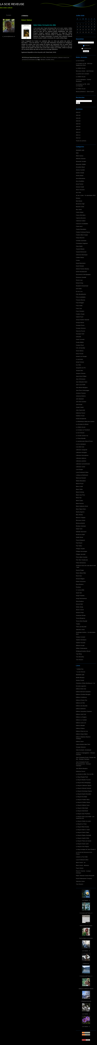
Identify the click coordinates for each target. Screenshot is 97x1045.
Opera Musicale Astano (86, 925)
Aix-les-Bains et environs (86, 938)
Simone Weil (79, 604)
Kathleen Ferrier (80, 415)
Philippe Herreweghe (81, 551)
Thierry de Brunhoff (81, 626)
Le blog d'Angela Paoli (82, 777)
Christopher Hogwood (82, 243)
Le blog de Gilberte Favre (83, 805)
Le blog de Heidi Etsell (82, 810)
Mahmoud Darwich (81, 478)
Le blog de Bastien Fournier (83, 779)
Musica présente (80, 523)
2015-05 (78, 118)
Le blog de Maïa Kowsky (82, 826)
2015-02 (78, 126)
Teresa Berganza (80, 618)
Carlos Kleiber (80, 212)
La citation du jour (80, 68)
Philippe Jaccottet (80, 554)
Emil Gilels (79, 288)
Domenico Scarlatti (81, 277)
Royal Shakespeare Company (84, 878)
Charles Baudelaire (81, 229)
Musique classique (81, 526)
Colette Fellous (80, 257)
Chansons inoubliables (82, 223)
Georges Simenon (81, 328)
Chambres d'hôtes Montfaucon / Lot (85, 683)
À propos (8, 15)
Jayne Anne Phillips (81, 376)
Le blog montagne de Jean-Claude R (86, 849)
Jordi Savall (79, 404)
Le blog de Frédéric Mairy (83, 799)
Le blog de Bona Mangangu (83, 782)
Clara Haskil (79, 246)
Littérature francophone (82, 455)
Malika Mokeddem (81, 480)
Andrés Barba (79, 175)
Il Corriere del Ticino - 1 (86, 976)
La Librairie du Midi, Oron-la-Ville (84, 774)
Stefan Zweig (79, 607)
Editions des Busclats (81, 705)
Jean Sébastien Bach (81, 382)
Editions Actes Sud (81, 688)
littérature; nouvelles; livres (47, 59)
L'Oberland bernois (86, 1001)
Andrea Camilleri (80, 170)
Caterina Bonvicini (81, 218)
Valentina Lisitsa (80, 629)
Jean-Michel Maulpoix (82, 387)
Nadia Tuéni (79, 528)
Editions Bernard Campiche (83, 691)
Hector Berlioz (80, 350)
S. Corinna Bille (80, 590)
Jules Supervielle (80, 410)
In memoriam (79, 359)
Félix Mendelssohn (81, 294)
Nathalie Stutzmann (81, 531)
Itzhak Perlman (80, 362)
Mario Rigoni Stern (81, 509)
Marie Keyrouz (80, 503)
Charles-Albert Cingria (82, 234)
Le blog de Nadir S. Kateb (83, 829)
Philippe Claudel (80, 548)
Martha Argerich (80, 512)
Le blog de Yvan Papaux (82, 846)
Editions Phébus (80, 728)
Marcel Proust (79, 483)
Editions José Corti (81, 714)
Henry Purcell (79, 353)
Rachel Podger (80, 570)
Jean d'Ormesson (80, 379)
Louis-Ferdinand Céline (82, 472)
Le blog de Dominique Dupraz (84, 791)
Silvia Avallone (80, 601)
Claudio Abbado (80, 249)
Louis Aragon (79, 469)
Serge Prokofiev (80, 595)
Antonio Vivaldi (80, 187)
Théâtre (78, 624)
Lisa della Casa (80, 446)
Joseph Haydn (80, 407)
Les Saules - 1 (86, 1014)
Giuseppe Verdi (80, 333)
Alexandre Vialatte (81, 164)
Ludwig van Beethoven (82, 475)
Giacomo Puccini (80, 331)
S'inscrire (86, 45)
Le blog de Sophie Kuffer (82, 838)
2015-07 (78, 112)
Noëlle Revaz (79, 537)
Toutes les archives (81, 140)
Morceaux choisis (80, 520)
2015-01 (78, 129)
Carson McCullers (80, 215)
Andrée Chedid (80, 172)
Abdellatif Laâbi (80, 150)
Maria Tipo (79, 497)
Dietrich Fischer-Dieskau (82, 268)
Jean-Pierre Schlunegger (82, 390)
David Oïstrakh (80, 266)
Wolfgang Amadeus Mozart (83, 651)
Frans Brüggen (80, 302)
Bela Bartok (79, 201)
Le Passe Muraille (80, 438)
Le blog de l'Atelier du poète (83, 821)
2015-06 (78, 115)
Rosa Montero (80, 584)
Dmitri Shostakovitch (81, 271)
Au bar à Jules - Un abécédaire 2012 (85, 195)
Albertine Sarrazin (80, 158)
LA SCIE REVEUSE (12, 4)
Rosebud (78, 587)
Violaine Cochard (80, 637)
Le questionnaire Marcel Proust (84, 441)
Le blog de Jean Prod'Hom (83, 813)
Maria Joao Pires (80, 495)
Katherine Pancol (80, 413)
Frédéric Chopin (80, 314)
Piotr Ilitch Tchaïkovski (82, 560)
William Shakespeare (81, 648)
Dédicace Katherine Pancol (86, 988)
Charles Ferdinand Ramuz (83, 232)
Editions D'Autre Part (81, 700)
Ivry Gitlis (78, 365)
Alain (77, 153)
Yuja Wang (79, 654)
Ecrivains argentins (81, 686)
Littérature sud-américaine (83, 463)
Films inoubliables (80, 297)
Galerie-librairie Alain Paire (83, 744)
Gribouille (78, 336)
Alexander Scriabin (81, 161)
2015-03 (78, 123)
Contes (78, 260)
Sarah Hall (79, 592)
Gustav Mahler (80, 342)
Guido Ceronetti (80, 339)
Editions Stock (80, 741)
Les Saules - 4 (86, 900)
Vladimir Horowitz (80, 642)
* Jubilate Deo (79, 669)
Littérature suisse (80, 466)
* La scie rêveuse (80, 671)
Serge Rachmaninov (81, 598)
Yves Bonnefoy (80, 656)
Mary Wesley (79, 514)
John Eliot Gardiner (81, 401)
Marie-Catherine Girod (82, 506)
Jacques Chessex (80, 373)
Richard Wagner (80, 578)
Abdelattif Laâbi (80, 674)
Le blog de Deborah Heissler (83, 788)
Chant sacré (79, 226)
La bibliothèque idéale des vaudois (85, 421)
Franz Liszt (79, 308)
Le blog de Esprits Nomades (83, 794)
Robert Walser (26, 20)
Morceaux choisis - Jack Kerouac (85, 71)
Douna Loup (79, 280)
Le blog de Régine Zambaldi (83, 835)
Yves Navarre (79, 659)
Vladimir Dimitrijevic (81, 639)
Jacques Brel (79, 370)
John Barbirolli (80, 398)
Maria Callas (79, 489)
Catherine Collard (80, 220)
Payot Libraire (79, 868)
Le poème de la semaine (82, 73)
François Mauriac (80, 300)
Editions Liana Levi (81, 722)
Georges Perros (80, 325)
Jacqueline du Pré (81, 367)
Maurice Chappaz (80, 517)
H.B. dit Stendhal (80, 348)
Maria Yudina (79, 500)
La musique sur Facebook (83, 429)
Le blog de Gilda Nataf (82, 808)
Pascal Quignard (80, 540)
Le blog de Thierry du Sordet (83, 841)
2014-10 (78, 138)
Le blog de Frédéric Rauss (83, 802)
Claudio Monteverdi (81, 251)
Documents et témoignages (83, 274)
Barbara (78, 198)
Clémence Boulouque (81, 254)
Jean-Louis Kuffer (80, 384)
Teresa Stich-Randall (81, 621)
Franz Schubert (80, 311)
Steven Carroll (80, 609)
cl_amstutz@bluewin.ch (8, 36)
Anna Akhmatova (80, 178)
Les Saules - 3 (86, 950)
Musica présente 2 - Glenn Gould (85, 91)
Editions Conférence (81, 697)
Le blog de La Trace (81, 824)
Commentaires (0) (32, 59)
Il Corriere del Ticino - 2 (86, 913)
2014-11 (78, 135)
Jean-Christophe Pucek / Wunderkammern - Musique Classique (83, 763)
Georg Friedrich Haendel (82, 319)
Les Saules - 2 (86, 1026)
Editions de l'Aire (80, 703)
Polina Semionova (81, 562)
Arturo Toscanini (80, 189)
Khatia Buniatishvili (81, 418)
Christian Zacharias (81, 240)
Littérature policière (81, 461)
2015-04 (78, 121)
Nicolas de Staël (80, 534)
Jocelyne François (81, 393)
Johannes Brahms (81, 396)
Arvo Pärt (78, 192)
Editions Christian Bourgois (83, 694)
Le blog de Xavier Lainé (82, 843)
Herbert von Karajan (81, 356)
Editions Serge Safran (82, 734)
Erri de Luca (79, 291)
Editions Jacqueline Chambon (84, 711)
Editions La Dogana (81, 717)
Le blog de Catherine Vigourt (83, 785)
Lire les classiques (81, 444)
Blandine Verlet (80, 206)
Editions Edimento (81, 708)
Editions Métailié (80, 725)
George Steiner (80, 322)
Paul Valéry (79, 545)
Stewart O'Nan (80, 612)
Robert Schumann (81, 581)
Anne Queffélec (80, 181)
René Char (79, 575)
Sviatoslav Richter (81, 615)
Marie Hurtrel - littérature (82, 865)
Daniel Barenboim (80, 263)
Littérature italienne (81, 458)
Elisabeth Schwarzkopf (82, 285)
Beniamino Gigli (80, 203)
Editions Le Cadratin (81, 720)
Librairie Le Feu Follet (82, 856)
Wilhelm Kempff (80, 645)
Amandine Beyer (80, 167)
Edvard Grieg (79, 283)
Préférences (86, 963)
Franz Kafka (79, 305)
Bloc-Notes (79, 209)
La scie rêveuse (80, 60)
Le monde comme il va (82, 435)
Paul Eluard (79, 543)
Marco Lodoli (79, 486)
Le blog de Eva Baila (81, 796)
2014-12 (78, 132)
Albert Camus (79, 155)
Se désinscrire (86, 48)
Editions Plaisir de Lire (82, 731)
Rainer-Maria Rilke (81, 573)
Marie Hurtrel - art (80, 862)
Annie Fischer (79, 184)
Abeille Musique (80, 677)
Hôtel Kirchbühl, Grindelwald (83, 750)
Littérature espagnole (81, 449)
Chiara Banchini (80, 237)
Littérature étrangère (81, 452)
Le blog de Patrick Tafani (82, 832)
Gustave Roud (80, 345)
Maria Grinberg (80, 492)
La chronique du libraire (82, 424)
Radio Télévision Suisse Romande (85, 875)
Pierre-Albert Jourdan (81, 557)
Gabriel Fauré (79, 316)
